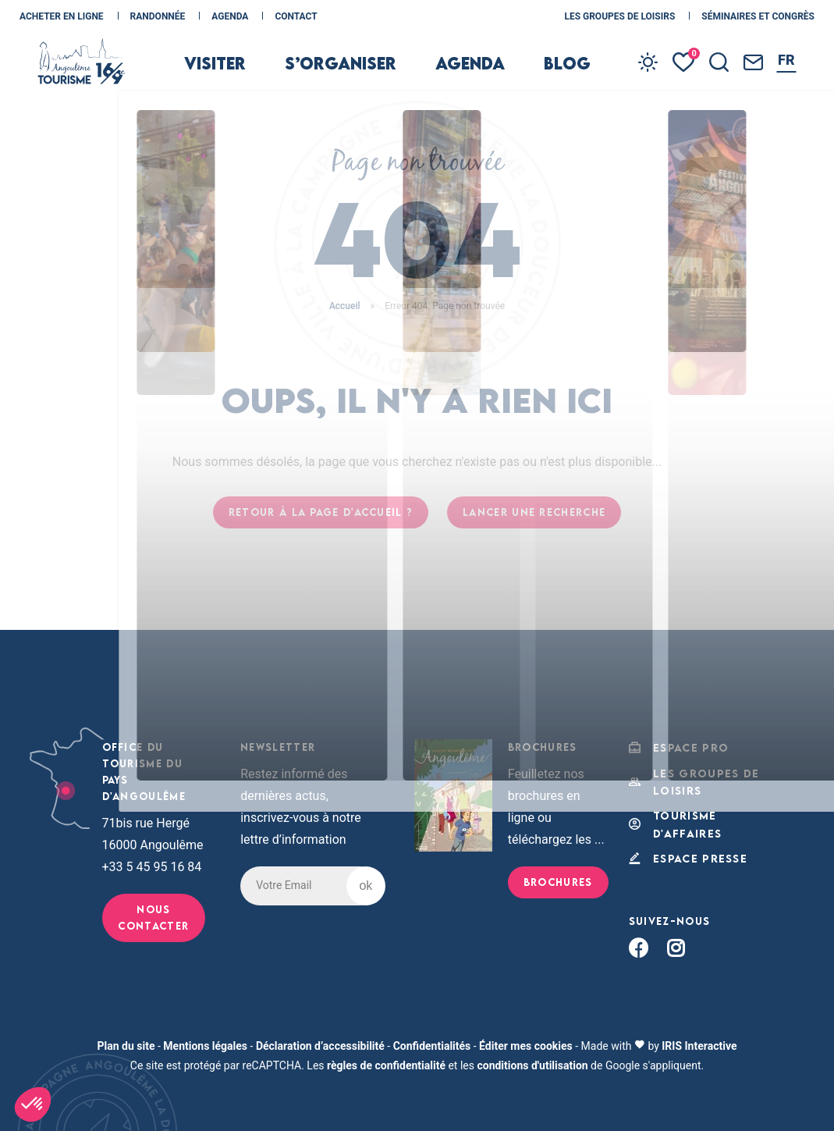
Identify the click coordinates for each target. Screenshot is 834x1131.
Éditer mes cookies (526, 1039)
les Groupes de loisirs (620, 16)
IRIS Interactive (699, 1039)
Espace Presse (684, 852)
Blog (544, 79)
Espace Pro (675, 747)
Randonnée (159, 16)
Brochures (558, 882)
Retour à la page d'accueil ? (321, 512)
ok (365, 885)
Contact (296, 16)
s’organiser (354, 79)
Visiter (251, 79)
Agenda (230, 16)
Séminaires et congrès (757, 16)
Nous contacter (153, 917)
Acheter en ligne (63, 16)
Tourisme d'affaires (673, 820)
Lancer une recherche (534, 512)
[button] (32, 1104)
